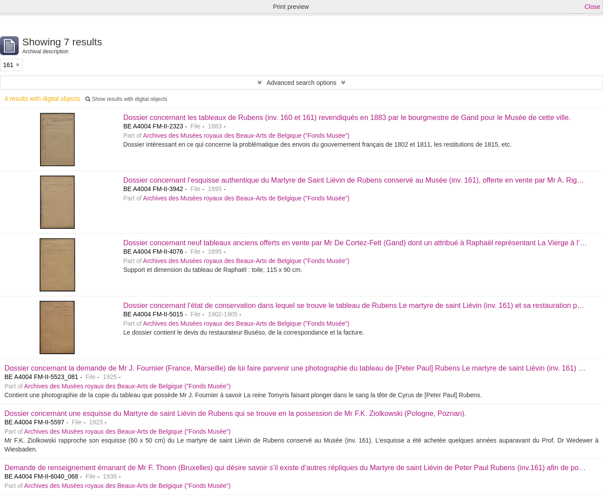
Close (592, 6)
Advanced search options (301, 82)
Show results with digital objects (126, 99)
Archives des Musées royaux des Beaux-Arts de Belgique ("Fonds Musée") (246, 135)
